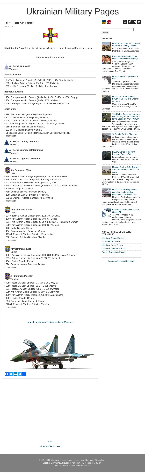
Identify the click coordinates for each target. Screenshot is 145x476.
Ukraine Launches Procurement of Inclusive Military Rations (126, 44)
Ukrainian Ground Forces (113, 238)
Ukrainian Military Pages (72, 11)
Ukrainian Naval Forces (112, 245)
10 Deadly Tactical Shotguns (124, 134)
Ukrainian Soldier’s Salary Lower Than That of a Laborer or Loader (125, 98)
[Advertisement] (50, 410)
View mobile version (50, 446)
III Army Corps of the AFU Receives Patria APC (123, 153)
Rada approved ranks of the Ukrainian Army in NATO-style (125, 57)
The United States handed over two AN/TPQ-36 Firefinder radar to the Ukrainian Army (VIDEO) (126, 116)
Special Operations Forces (113, 252)
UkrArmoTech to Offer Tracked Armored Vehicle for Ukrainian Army (125, 169)
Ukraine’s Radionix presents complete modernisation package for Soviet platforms (124, 191)
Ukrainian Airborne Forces (113, 248)
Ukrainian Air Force (111, 241)
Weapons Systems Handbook (121, 261)
